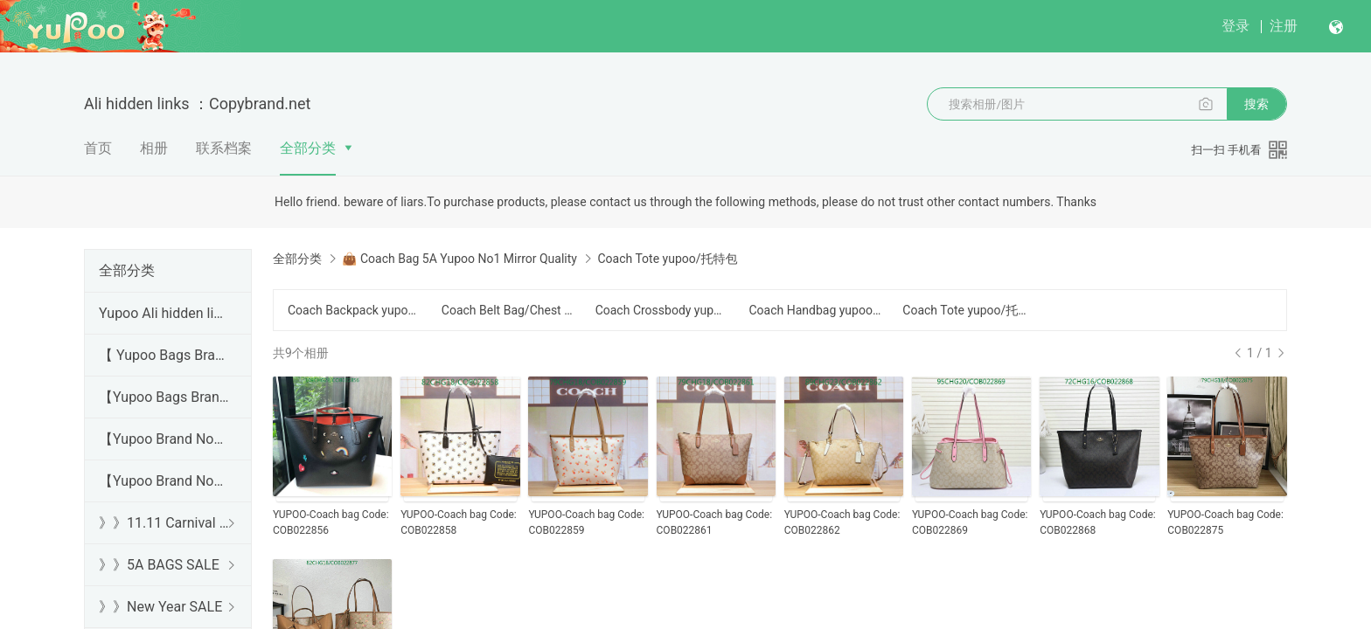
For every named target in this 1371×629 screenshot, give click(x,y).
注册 (1284, 25)
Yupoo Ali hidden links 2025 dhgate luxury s (164, 313)
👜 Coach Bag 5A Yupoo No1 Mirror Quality (459, 259)
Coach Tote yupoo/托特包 (968, 310)
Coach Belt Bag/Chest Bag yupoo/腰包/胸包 (508, 310)
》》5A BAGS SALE (159, 564)
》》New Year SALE (160, 606)
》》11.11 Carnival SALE (164, 523)
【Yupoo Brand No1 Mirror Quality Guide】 (164, 481)
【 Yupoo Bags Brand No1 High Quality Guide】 (164, 355)
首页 (98, 148)
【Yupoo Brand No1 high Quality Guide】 (164, 439)
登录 (1235, 25)
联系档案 (224, 148)
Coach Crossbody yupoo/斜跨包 (661, 310)
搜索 (1256, 104)
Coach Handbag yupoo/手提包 (814, 310)
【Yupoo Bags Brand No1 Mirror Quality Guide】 (164, 397)
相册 (154, 148)
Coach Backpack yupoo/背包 (354, 310)
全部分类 (308, 148)
